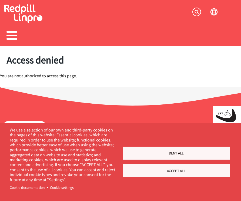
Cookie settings (62, 187)
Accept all (176, 170)
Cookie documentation (27, 187)
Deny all (176, 153)
